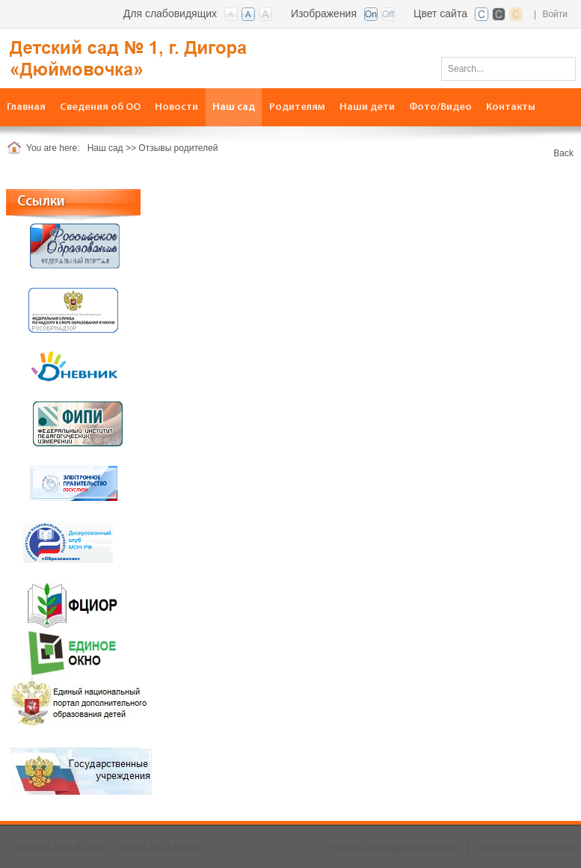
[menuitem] (100, 107)
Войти (555, 14)
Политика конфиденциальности (392, 848)
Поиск (559, 68)
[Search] (508, 69)
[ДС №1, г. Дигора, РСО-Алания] (153, 57)
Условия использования (527, 848)
